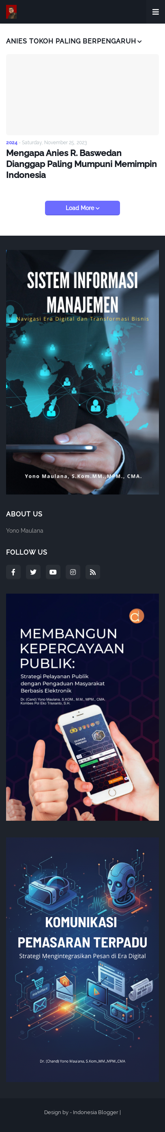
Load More (81, 208)
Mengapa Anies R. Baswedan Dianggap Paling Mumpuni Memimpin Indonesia (81, 164)
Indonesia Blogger (95, 1112)
